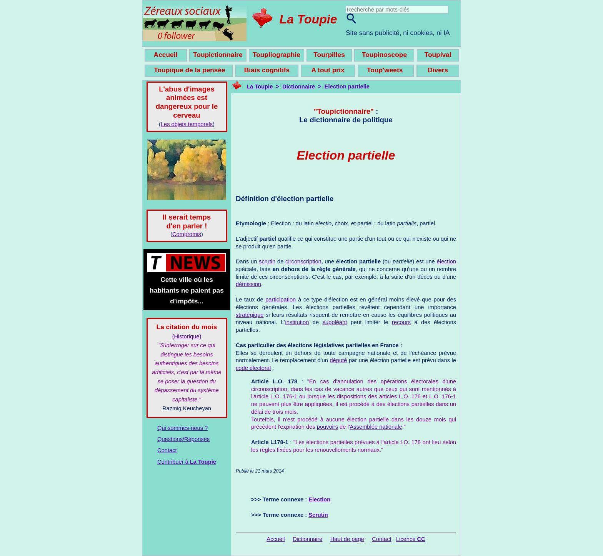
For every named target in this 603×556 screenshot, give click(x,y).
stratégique (250, 315)
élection (446, 261)
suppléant (335, 322)
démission (248, 284)
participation (280, 299)
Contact (167, 450)
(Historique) (187, 336)
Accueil (276, 539)
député (338, 360)
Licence (410, 539)
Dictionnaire (298, 86)
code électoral (253, 368)
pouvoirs (327, 427)
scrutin (267, 261)
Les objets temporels (187, 124)
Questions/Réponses (183, 439)
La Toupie (308, 19)
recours (401, 322)
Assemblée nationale (376, 427)
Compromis (186, 234)
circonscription (303, 261)
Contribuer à (186, 462)
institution (297, 322)
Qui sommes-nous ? (182, 428)
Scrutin (318, 515)
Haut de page (347, 539)
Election (319, 499)
